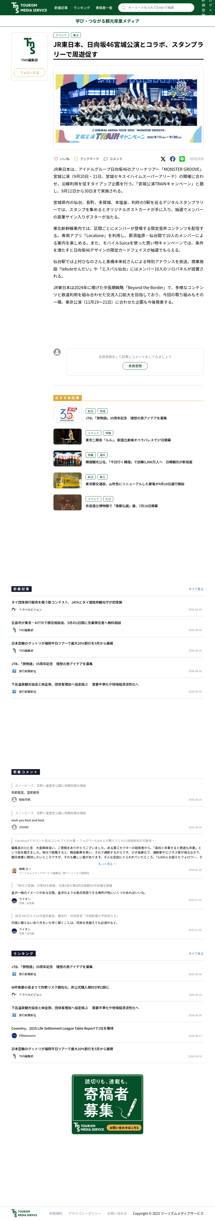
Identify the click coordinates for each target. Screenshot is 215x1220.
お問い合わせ (117, 1213)
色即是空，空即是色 (25, 792)
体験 (108, 433)
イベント (61, 35)
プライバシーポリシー (85, 1213)
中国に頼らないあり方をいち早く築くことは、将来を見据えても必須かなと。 (65, 922)
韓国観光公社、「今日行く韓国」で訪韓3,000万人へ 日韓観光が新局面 (139, 461)
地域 (102, 411)
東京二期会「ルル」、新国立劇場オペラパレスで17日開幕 (128, 440)
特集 (90, 455)
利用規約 (56, 1213)
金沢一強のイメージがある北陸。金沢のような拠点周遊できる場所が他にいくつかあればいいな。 (79, 892)
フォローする (29, 72)
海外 (102, 455)
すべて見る (196, 589)
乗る (76, 35)
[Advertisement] (128, 322)
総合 (90, 411)
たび (108, 499)
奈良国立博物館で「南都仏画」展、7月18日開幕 (122, 505)
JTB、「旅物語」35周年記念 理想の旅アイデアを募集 (126, 418)
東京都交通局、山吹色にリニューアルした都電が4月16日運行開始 (135, 483)
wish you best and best (27, 820)
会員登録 (135, 365)
